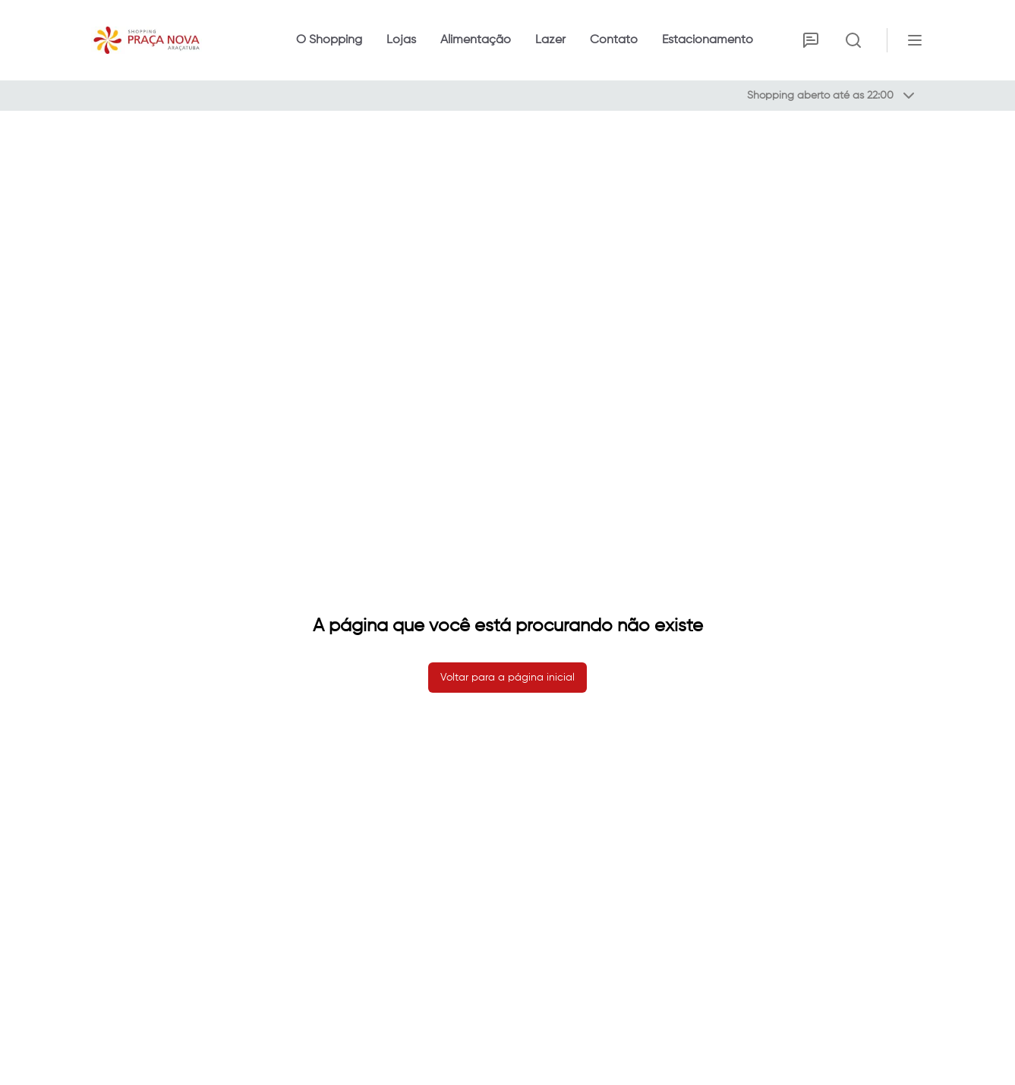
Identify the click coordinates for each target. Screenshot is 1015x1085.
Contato (614, 40)
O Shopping (329, 40)
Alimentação (475, 40)
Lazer (550, 40)
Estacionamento (707, 40)
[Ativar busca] (853, 40)
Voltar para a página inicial (507, 677)
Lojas (401, 40)
